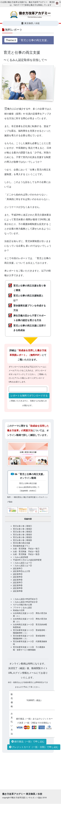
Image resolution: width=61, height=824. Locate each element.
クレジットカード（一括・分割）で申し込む (33, 747)
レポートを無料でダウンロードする (29, 395)
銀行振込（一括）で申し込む (27, 741)
